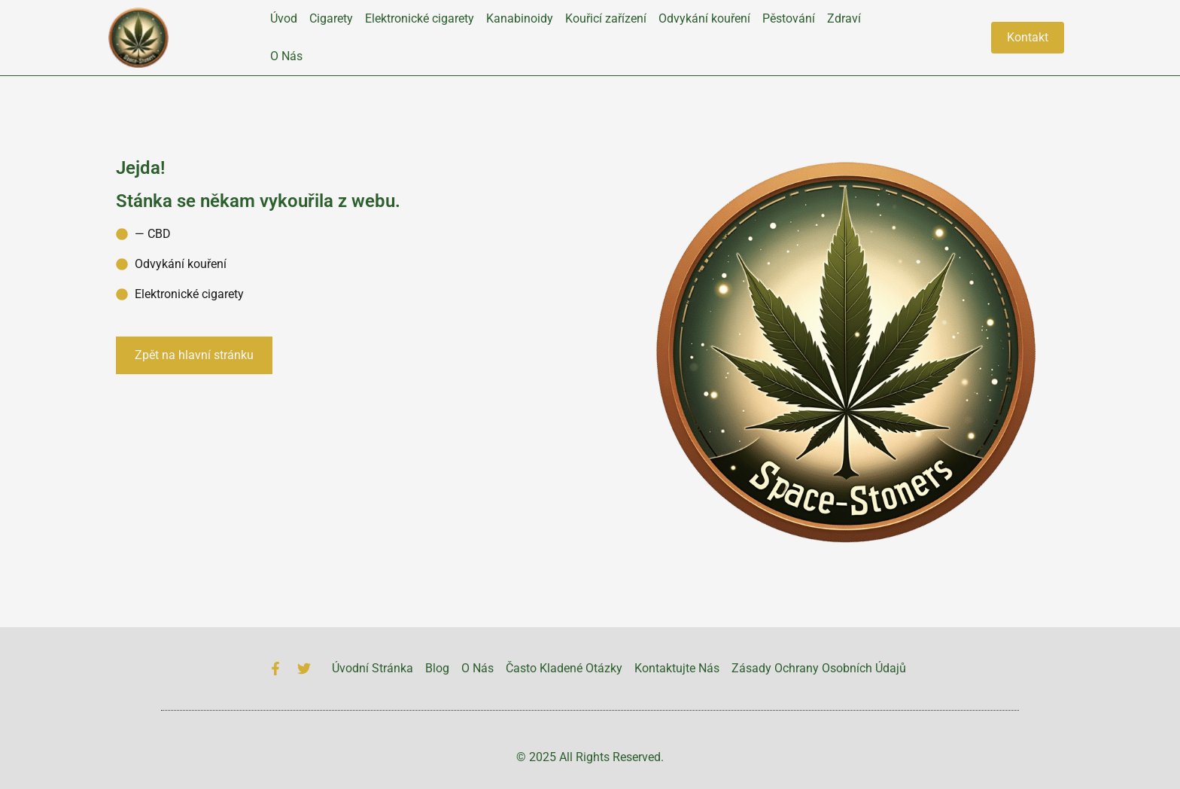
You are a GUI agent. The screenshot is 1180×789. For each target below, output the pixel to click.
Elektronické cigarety (419, 18)
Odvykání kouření (704, 18)
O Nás (286, 56)
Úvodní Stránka (372, 668)
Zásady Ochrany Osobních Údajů (818, 668)
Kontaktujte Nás (676, 668)
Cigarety (331, 18)
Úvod (283, 18)
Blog (437, 668)
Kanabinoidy (519, 18)
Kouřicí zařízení (605, 18)
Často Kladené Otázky (564, 668)
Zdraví (844, 18)
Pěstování (788, 18)
